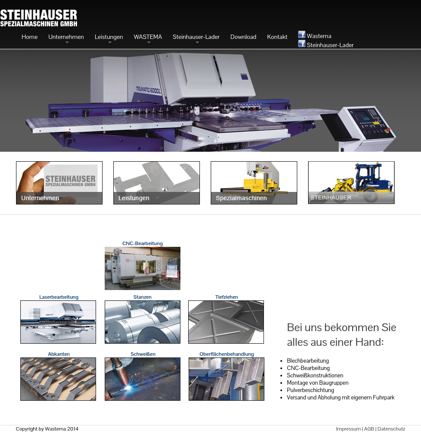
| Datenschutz (390, 428)
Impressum (348, 428)
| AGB (368, 428)
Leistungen (109, 37)
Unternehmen (66, 37)
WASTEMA (148, 37)
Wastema (314, 35)
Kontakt (277, 37)
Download (244, 37)
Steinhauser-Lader (196, 37)
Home (30, 37)
